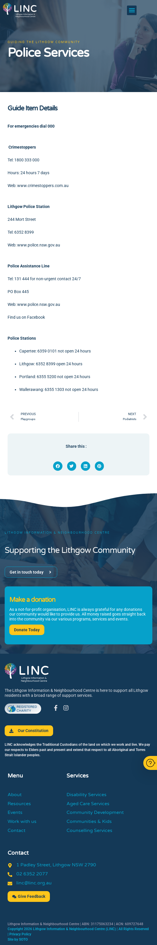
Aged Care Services (88, 804)
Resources (19, 804)
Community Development (95, 812)
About (15, 795)
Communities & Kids (89, 821)
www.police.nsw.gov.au (38, 245)
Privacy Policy (20, 934)
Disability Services (87, 795)
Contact (16, 830)
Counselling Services (89, 830)
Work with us (22, 821)
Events (15, 812)
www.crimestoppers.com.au (43, 185)
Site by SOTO (18, 939)
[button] (132, 10)
